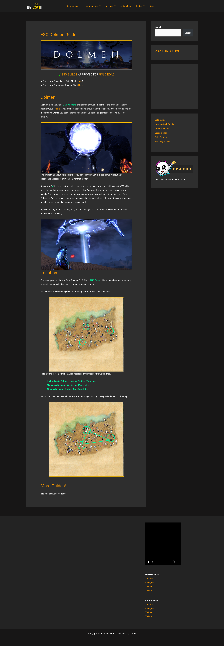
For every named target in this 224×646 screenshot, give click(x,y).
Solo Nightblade (162, 141)
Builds (160, 120)
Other (151, 6)
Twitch (148, 590)
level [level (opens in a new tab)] (58, 108)
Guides (138, 6)
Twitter (148, 586)
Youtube (149, 578)
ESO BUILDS (69, 74)
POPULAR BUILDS (167, 51)
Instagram (150, 582)
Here (80, 81)
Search (158, 27)
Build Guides (74, 6)
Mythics (109, 6)
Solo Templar (161, 137)
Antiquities (125, 6)
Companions (93, 6)
